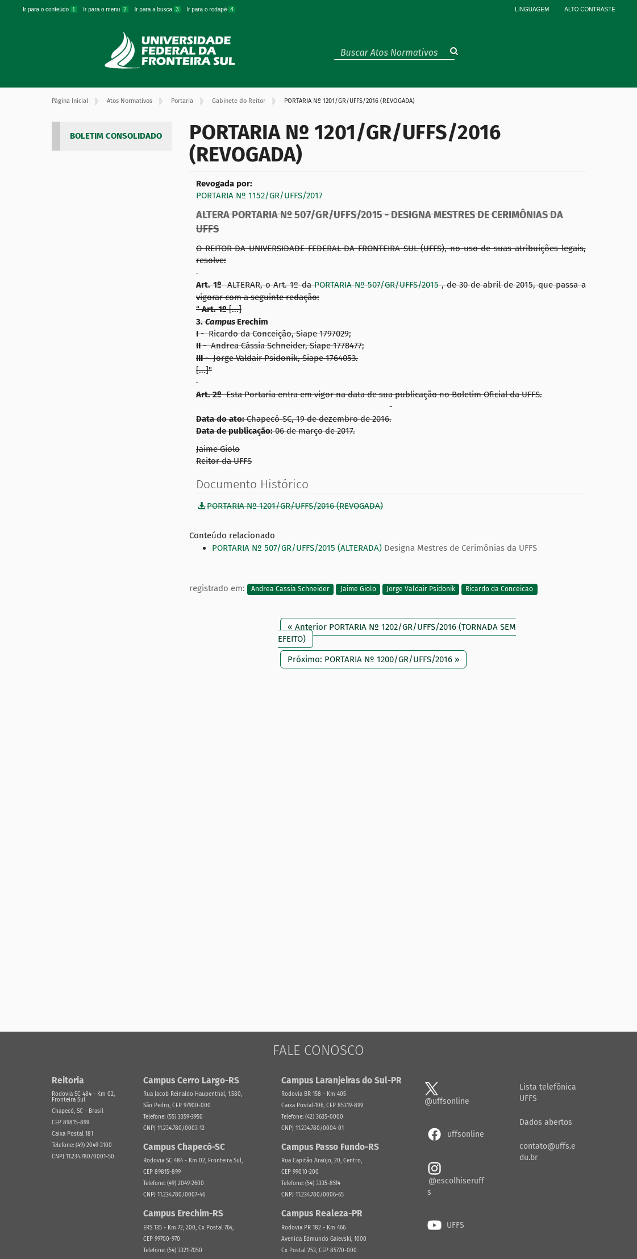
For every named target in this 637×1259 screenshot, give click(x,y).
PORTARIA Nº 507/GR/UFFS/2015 (378, 285)
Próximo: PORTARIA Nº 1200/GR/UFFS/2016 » (373, 659)
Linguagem (532, 9)
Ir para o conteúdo (50, 9)
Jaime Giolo (358, 589)
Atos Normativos (129, 101)
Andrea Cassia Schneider (290, 589)
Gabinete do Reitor (238, 101)
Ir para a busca (158, 9)
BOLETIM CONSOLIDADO (116, 136)
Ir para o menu (106, 9)
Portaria (182, 101)
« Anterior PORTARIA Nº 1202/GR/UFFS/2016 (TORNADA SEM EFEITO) (397, 633)
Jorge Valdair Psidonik (420, 589)
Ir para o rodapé (210, 9)
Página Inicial (70, 101)
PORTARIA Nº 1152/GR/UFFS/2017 (259, 195)
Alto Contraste (589, 9)
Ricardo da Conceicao (499, 589)
